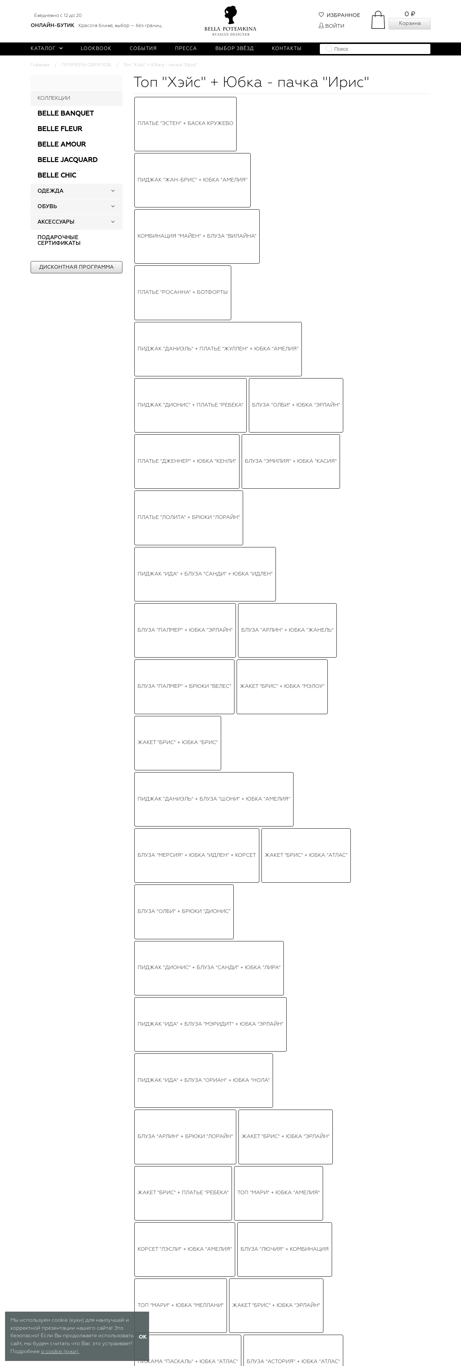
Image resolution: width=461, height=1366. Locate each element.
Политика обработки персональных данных (230, 1348)
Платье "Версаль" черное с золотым (192, 589)
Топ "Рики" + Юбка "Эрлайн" (178, 505)
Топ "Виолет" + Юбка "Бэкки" (296, 589)
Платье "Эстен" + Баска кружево (185, 102)
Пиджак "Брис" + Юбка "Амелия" (290, 491)
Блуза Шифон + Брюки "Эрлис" (183, 658)
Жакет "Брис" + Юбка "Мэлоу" (282, 241)
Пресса (186, 48)
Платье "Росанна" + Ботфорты (183, 144)
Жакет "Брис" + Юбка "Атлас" (306, 283)
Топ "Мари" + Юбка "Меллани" (181, 394)
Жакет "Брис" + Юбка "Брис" (178, 255)
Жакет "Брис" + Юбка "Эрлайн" (286, 352)
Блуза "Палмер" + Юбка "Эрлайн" (185, 227)
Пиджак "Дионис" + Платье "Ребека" (190, 172)
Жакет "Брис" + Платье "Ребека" (183, 366)
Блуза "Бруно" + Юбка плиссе (299, 575)
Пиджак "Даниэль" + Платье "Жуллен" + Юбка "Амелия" (218, 158)
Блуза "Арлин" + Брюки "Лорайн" (185, 352)
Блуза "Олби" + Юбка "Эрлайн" (296, 172)
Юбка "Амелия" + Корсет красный (286, 616)
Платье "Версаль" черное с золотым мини (201, 422)
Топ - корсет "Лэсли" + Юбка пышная (193, 450)
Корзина (410, 23)
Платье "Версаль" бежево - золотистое (196, 436)
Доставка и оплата (294, 1335)
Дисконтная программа (76, 267)
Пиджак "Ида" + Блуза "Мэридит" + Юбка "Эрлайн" (210, 324)
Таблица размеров (156, 1354)
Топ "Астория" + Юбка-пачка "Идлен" (192, 477)
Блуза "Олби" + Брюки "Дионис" (184, 297)
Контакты (287, 48)
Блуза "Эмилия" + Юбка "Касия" (291, 185)
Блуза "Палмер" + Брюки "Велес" (184, 241)
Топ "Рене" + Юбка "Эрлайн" (178, 630)
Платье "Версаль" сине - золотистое (192, 575)
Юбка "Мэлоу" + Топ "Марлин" (180, 519)
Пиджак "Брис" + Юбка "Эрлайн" (280, 533)
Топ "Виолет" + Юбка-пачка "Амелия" (286, 519)
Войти (331, 26)
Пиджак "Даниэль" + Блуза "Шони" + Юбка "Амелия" (214, 269)
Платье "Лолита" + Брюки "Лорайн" (189, 199)
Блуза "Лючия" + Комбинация (285, 380)
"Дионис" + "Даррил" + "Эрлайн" (302, 450)
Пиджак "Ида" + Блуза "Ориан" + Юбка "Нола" (204, 338)
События (143, 48)
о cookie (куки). (60, 1351)
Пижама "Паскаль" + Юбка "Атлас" (188, 408)
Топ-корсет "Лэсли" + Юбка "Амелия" (192, 463)
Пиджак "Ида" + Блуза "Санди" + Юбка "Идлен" (205, 213)
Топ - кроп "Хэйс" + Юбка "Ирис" (185, 547)
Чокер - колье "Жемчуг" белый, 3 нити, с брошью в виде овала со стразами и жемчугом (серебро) (281, 1257)
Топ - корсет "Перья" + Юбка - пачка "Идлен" (203, 603)
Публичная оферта (226, 1335)
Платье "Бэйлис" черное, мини (183, 616)
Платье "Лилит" (160, 561)
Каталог (47, 48)
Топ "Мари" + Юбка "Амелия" (278, 366)
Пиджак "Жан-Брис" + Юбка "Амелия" (192, 116)
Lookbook (96, 48)
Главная (40, 65)
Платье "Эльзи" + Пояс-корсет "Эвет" (294, 547)
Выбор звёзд (234, 48)
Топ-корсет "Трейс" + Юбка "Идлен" (278, 505)
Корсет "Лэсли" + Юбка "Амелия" (185, 380)
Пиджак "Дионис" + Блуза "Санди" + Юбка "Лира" (209, 311)
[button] (113, 191)
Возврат (280, 1354)
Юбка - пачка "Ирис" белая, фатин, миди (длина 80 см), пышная (384, 1256)
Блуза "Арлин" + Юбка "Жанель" (287, 227)
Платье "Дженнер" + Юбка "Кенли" (187, 185)
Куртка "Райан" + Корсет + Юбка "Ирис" (194, 644)
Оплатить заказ (289, 1344)
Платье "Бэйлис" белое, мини (181, 533)
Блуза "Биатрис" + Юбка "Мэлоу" (238, 561)
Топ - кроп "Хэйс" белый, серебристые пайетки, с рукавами (179, 1256)
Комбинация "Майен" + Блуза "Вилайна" (197, 130)
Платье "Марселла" (254, 630)
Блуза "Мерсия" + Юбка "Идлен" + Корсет (197, 283)
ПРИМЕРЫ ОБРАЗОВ (86, 65)
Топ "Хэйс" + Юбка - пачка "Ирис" (186, 491)
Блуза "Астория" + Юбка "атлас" (293, 408)
